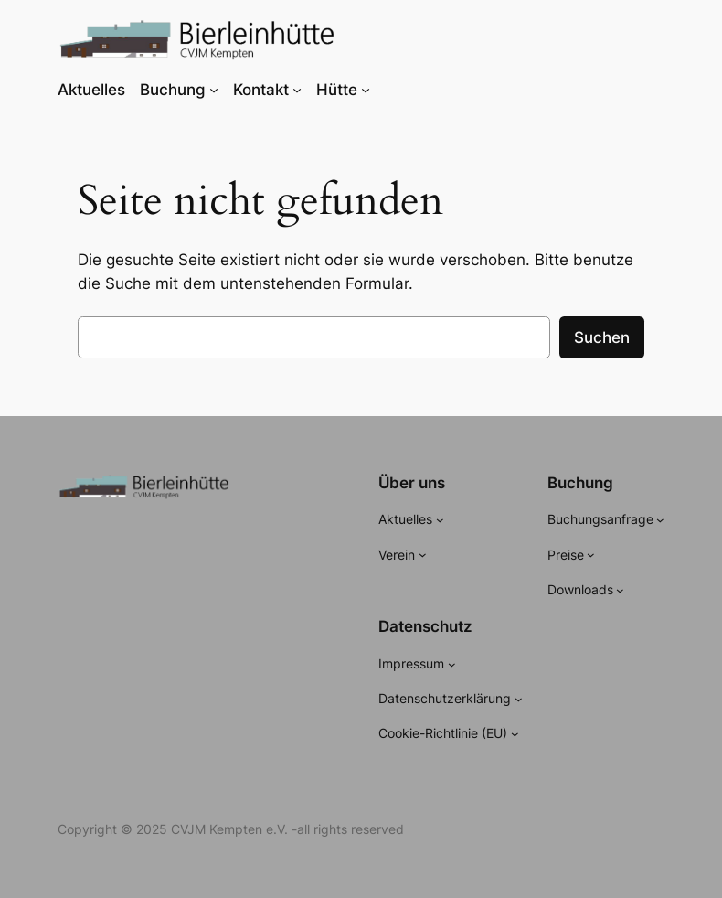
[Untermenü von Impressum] (452, 664)
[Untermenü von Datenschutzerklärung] (519, 699)
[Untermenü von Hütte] (365, 89)
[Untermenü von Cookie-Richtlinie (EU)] (515, 734)
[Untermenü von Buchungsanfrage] (660, 520)
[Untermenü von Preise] (591, 555)
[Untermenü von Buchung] (213, 89)
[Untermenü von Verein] (423, 555)
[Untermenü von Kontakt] (297, 89)
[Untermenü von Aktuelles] (440, 520)
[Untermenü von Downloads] (620, 590)
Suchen (602, 337)
